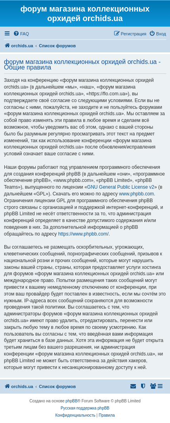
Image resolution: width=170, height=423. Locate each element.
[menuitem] (21, 34)
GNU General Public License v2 (120, 187)
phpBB (72, 401)
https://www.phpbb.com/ (83, 234)
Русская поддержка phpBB (85, 408)
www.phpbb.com (136, 194)
